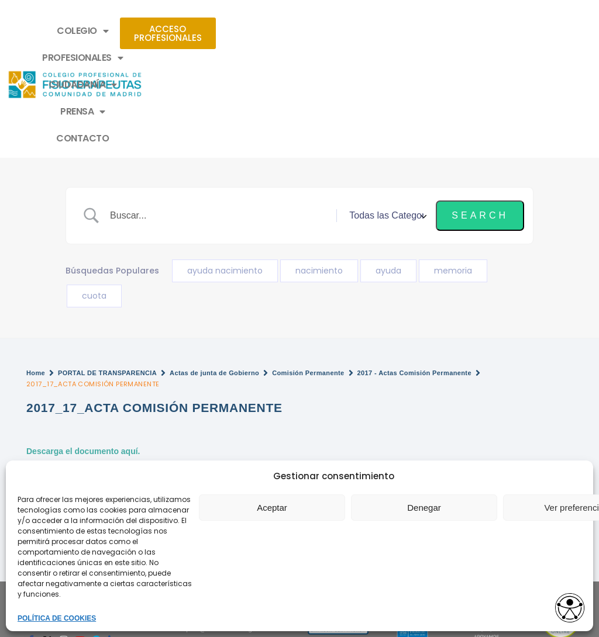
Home (35, 292)
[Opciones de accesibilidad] (566, 605)
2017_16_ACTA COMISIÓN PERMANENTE (393, 454)
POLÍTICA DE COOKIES (57, 618)
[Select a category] (386, 135)
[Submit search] (480, 135)
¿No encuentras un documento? (93, 412)
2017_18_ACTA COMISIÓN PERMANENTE (114, 454)
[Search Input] (220, 135)
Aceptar (272, 508)
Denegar (424, 508)
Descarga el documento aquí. (83, 370)
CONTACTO (282, 57)
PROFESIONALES (239, 30)
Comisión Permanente (308, 292)
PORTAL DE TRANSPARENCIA (107, 292)
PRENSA (417, 30)
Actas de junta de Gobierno (214, 292)
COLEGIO (150, 30)
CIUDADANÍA (338, 30)
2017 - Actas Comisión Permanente (414, 292)
